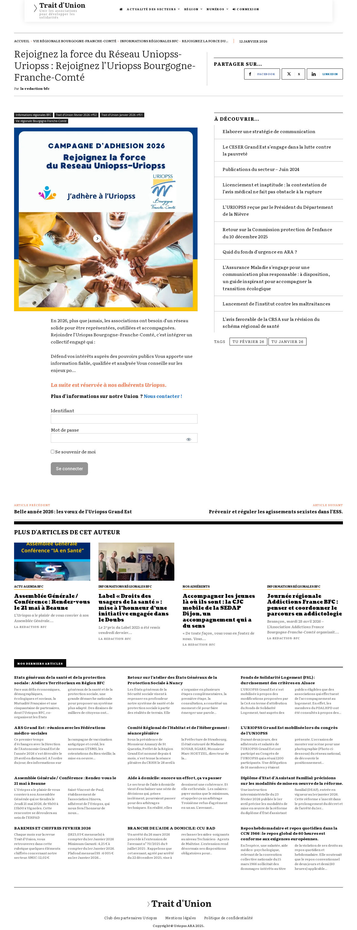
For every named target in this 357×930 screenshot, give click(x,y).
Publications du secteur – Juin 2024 (261, 166)
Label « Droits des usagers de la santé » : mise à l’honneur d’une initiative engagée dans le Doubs (133, 608)
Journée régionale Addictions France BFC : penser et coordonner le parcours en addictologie (304, 605)
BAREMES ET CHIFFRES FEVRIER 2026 (52, 828)
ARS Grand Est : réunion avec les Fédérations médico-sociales (59, 730)
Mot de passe (65, 429)
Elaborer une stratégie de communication (269, 128)
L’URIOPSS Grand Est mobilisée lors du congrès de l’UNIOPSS (289, 730)
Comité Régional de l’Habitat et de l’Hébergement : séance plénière (178, 730)
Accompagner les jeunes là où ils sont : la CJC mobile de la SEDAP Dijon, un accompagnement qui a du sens (219, 611)
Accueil (22, 40)
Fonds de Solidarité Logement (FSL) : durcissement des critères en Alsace (278, 679)
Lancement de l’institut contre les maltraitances (276, 301)
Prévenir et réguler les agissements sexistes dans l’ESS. (276, 511)
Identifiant (62, 410)
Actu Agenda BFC (28, 586)
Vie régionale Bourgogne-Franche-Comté (74, 40)
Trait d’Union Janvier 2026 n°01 (122, 115)
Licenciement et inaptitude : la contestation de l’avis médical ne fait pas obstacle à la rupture (274, 185)
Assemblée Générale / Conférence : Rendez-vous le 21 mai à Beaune (52, 602)
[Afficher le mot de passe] (189, 439)
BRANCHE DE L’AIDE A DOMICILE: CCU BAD (171, 828)
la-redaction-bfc (35, 88)
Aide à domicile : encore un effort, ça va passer (175, 777)
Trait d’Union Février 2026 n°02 (76, 115)
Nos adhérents (196, 586)
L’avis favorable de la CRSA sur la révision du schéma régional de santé (271, 320)
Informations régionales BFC (149, 40)
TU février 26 (248, 339)
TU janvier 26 (287, 339)
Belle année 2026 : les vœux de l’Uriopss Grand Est (73, 511)
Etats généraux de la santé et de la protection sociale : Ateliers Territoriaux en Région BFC (59, 679)
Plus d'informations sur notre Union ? (97, 396)
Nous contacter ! (163, 396)
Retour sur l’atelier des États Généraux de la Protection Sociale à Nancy (172, 679)
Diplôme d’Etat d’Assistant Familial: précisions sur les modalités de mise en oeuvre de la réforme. (292, 780)
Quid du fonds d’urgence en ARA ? (260, 249)
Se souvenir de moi (73, 451)
